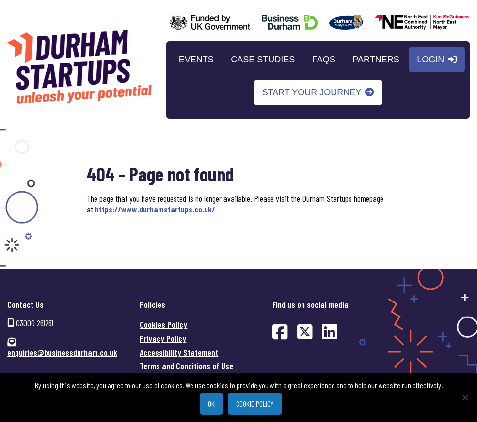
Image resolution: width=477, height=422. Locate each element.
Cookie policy (255, 403)
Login (430, 59)
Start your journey (312, 92)
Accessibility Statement (179, 352)
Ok (211, 403)
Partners (375, 59)
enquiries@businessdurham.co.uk (62, 352)
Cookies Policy (163, 324)
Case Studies (263, 59)
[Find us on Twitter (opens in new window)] (305, 331)
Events (196, 59)
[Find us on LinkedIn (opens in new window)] (329, 331)
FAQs (323, 59)
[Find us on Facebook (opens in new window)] (280, 331)
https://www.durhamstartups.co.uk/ (155, 209)
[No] (465, 397)
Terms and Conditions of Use (186, 366)
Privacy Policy (163, 338)
